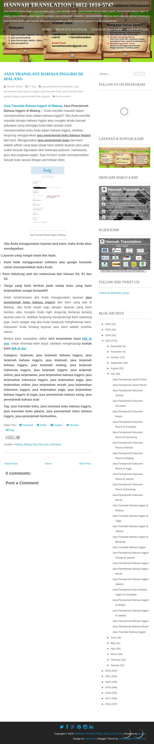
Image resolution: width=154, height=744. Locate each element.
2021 (108, 676)
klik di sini (19, 348)
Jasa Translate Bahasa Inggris (129, 547)
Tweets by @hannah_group (114, 292)
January (115, 665)
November (117, 351)
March (114, 654)
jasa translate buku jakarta (35, 96)
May (113, 643)
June (114, 637)
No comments (63, 96)
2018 (108, 692)
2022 (108, 670)
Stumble (72, 425)
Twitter (42, 425)
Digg (10, 430)
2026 (108, 324)
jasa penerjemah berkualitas (57, 86)
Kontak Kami (137, 29)
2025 (108, 329)
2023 (108, 340)
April (113, 648)
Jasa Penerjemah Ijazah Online (130, 379)
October (115, 357)
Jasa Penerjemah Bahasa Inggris (131, 563)
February (116, 659)
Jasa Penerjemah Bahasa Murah (130, 626)
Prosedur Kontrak (71, 29)
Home (46, 29)
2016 (108, 704)
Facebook (26, 425)
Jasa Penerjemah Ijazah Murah (130, 385)
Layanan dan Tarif (107, 29)
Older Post (85, 463)
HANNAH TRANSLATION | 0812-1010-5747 (59, 5)
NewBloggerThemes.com (132, 738)
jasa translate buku (51, 91)
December (117, 346)
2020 (108, 681)
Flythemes (90, 738)
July (113, 373)
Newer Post (11, 463)
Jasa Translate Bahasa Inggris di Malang (33, 105)
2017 (108, 698)
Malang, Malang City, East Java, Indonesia (37, 444)
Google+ (57, 425)
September (117, 362)
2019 (108, 687)
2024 (108, 335)
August (115, 368)
